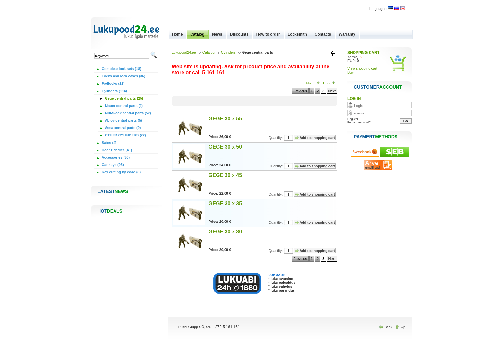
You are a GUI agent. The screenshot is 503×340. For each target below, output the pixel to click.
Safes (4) (108, 142)
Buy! (350, 72)
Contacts (323, 34)
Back (386, 327)
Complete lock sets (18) (121, 69)
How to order (268, 34)
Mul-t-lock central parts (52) (127, 113)
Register (352, 119)
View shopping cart (362, 68)
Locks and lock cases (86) (123, 76)
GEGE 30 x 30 (225, 231)
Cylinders (228, 52)
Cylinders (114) (114, 91)
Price (329, 83)
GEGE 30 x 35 (225, 203)
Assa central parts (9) (122, 128)
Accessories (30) (115, 157)
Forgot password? (359, 122)
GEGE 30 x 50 (225, 147)
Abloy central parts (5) (123, 120)
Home (177, 34)
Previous (300, 91)
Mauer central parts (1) (123, 106)
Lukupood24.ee (184, 52)
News (217, 34)
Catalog (197, 34)
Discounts (239, 34)
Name (313, 83)
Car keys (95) (112, 165)
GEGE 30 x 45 (225, 175)
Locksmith (297, 34)
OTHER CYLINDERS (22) (125, 135)
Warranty (347, 34)
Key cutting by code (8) (121, 172)
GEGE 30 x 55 (225, 118)
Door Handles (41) (116, 150)
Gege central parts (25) (123, 98)
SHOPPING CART (363, 52)
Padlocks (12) (112, 83)
